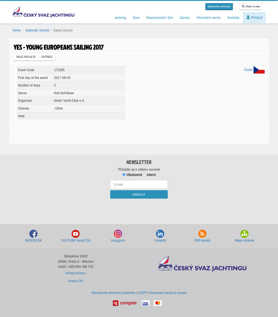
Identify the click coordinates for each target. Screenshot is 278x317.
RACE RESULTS (26, 57)
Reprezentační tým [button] (159, 17)
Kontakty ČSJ (75, 281)
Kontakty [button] (233, 17)
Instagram (118, 236)
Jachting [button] (120, 17)
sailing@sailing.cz (75, 273)
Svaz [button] (136, 17)
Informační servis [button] (208, 17)
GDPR (142, 292)
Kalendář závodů (37, 30)
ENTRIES (46, 57)
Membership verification (219, 6)
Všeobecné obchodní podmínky (113, 292)
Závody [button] (185, 17)
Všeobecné (132, 174)
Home (16, 30)
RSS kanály (202, 236)
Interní (149, 174)
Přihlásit (254, 17)
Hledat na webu (251, 6)
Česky (254, 69)
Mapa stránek (244, 236)
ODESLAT (139, 194)
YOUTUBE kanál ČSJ (76, 236)
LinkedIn (160, 236)
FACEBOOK (33, 236)
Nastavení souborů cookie (168, 292)
